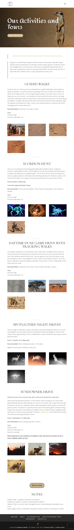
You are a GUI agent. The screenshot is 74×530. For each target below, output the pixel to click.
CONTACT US (41, 519)
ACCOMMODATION (33, 517)
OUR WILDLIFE (30, 519)
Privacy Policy (49, 527)
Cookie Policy (60, 527)
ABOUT (22, 517)
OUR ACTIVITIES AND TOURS (51, 517)
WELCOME (14, 517)
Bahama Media (22, 527)
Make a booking (15, 35)
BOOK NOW (37, 485)
